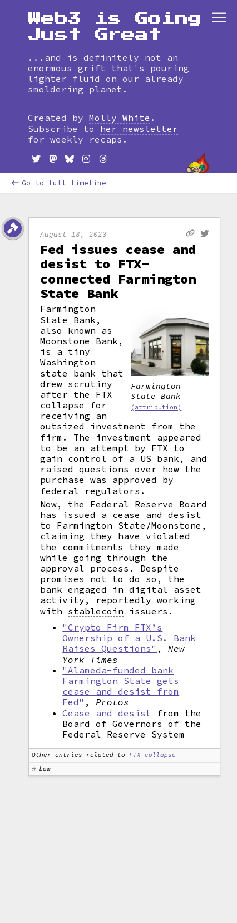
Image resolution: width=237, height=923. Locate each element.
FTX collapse (152, 755)
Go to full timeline (59, 183)
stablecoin (96, 611)
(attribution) (156, 407)
